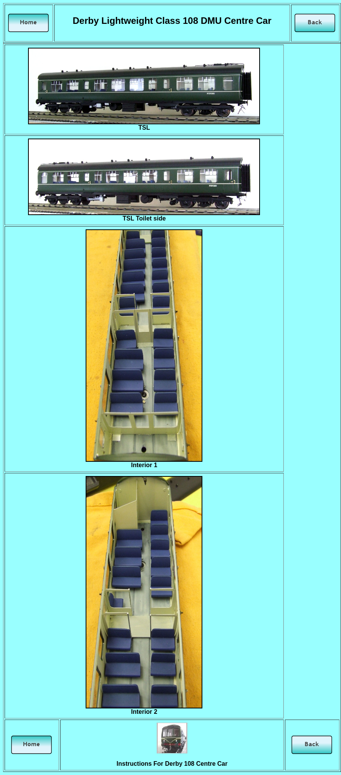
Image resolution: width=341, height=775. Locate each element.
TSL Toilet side (144, 218)
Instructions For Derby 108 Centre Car (172, 763)
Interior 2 (144, 711)
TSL (144, 127)
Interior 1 (144, 465)
